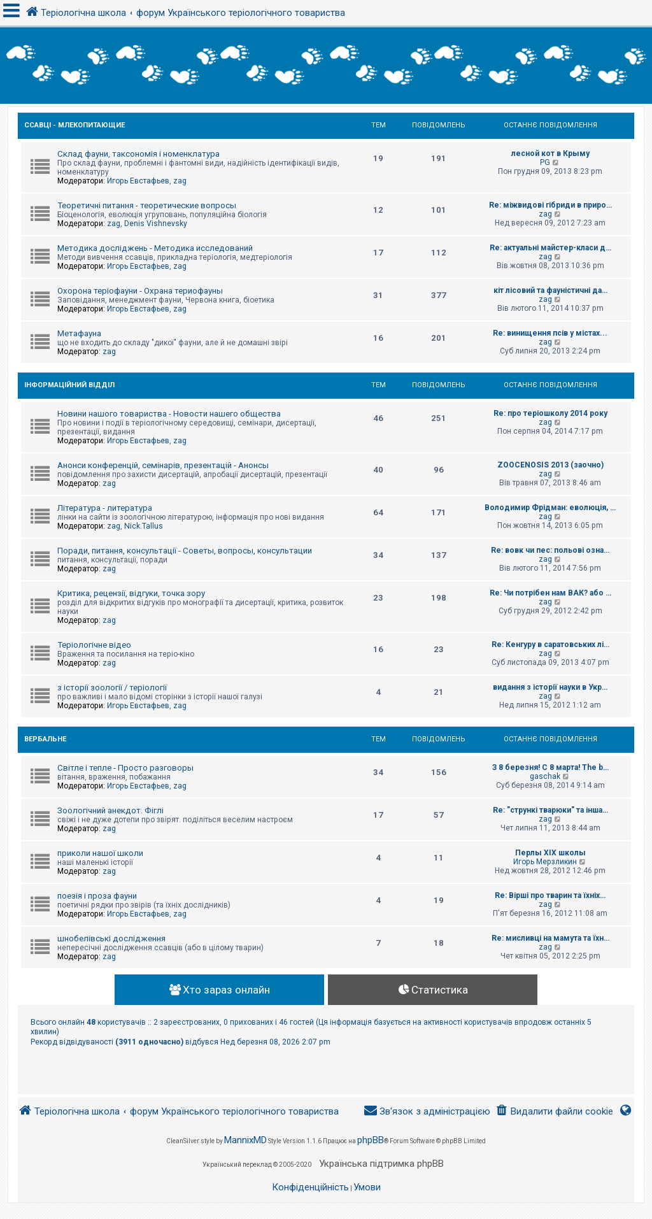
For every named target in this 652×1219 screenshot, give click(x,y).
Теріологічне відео (94, 645)
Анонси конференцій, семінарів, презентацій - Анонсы (163, 465)
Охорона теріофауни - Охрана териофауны (140, 291)
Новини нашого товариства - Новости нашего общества (169, 413)
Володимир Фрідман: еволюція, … (550, 507)
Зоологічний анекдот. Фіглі (110, 810)
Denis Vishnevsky (155, 223)
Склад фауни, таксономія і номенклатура (138, 154)
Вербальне (45, 739)
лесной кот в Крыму (550, 153)
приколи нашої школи (100, 853)
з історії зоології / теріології (112, 687)
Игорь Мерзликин (545, 861)
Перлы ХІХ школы (550, 852)
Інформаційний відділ (69, 385)
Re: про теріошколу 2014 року (550, 413)
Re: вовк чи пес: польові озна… (550, 550)
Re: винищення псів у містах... (550, 333)
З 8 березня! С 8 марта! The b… (550, 767)
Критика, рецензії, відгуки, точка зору (131, 593)
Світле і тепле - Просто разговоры (125, 768)
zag (180, 180)
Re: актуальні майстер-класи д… (550, 247)
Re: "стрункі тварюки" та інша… (550, 810)
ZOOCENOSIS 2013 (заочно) (550, 464)
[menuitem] (554, 1111)
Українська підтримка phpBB (381, 1163)
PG (545, 162)
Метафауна (79, 333)
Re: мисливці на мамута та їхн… (550, 938)
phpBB (370, 1140)
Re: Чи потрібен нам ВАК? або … (550, 592)
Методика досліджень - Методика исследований (155, 248)
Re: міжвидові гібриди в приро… (550, 205)
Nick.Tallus (143, 526)
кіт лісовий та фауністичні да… (550, 290)
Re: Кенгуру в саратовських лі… (550, 644)
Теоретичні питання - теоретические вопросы (146, 205)
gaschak (545, 776)
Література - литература (104, 508)
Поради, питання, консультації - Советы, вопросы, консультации (184, 550)
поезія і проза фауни (97, 896)
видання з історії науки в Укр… (550, 687)
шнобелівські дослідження (111, 938)
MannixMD (245, 1140)
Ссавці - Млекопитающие (74, 125)
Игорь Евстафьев (138, 180)
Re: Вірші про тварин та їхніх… (550, 895)
